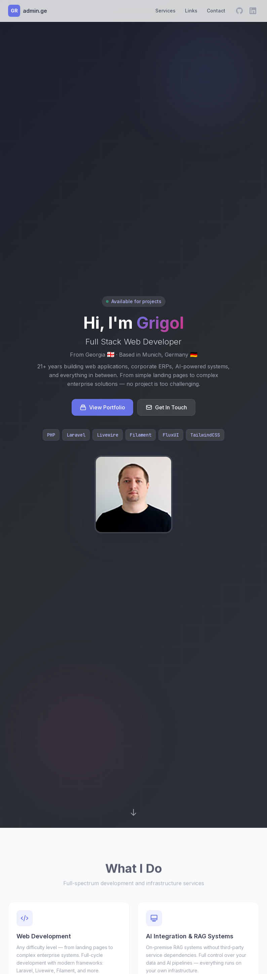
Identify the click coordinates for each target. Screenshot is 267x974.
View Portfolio (102, 407)
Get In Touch (166, 407)
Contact (216, 10)
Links (191, 10)
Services (165, 10)
